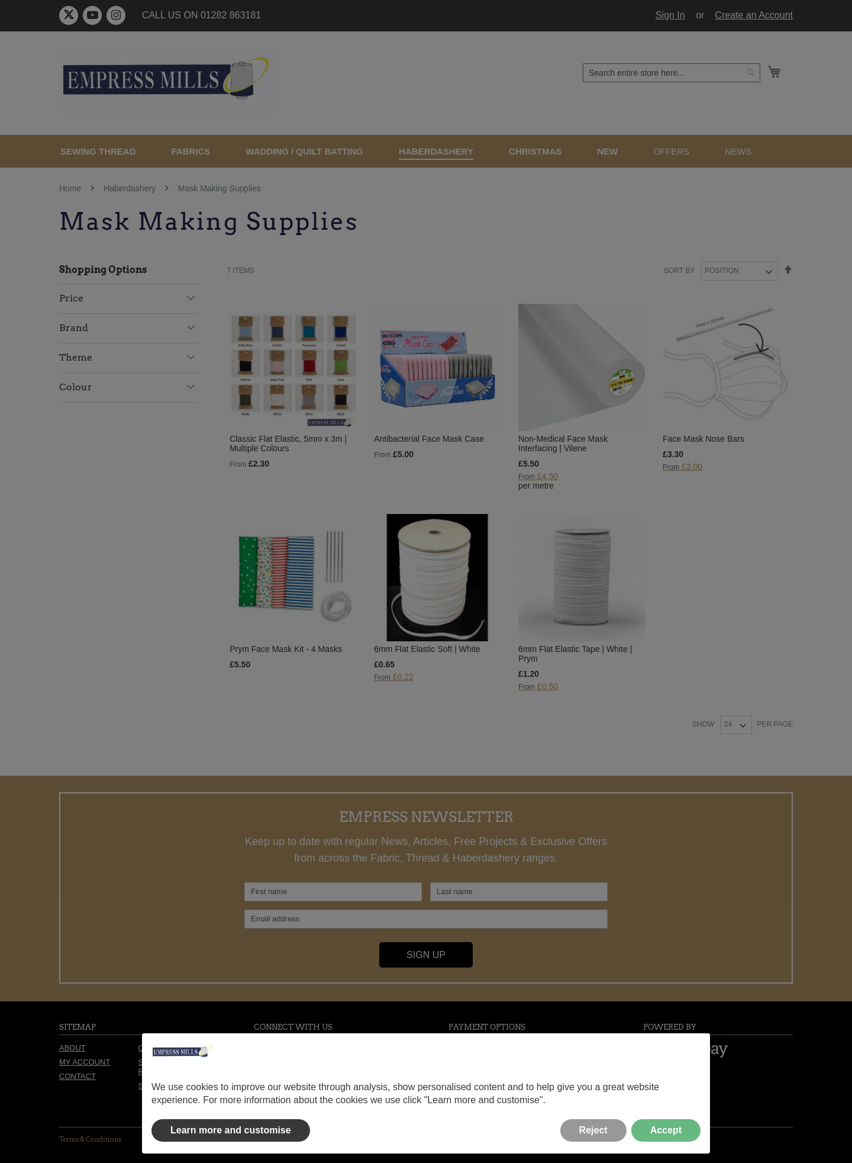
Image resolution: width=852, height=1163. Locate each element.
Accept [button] (666, 1130)
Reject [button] (593, 1130)
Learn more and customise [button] (230, 1130)
